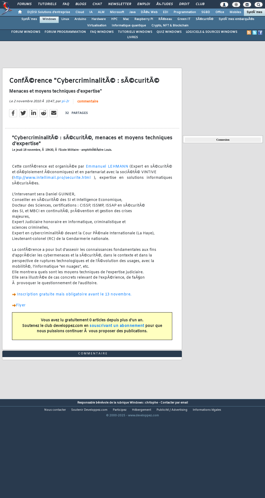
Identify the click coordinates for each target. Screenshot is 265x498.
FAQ (66, 4)
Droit (184, 4)
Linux (65, 19)
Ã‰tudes (164, 4)
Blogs (81, 4)
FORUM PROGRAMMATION (65, 32)
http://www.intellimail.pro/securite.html (53, 191)
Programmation (185, 12)
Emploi (143, 4)
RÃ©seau (165, 19)
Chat (97, 4)
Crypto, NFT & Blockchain (169, 25)
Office (219, 12)
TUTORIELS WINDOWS (135, 32)
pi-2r (65, 114)
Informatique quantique (129, 25)
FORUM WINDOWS (25, 32)
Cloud (79, 12)
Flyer (21, 318)
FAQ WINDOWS (102, 32)
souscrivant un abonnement (117, 339)
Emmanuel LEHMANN (107, 180)
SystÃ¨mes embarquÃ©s (236, 19)
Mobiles (235, 12)
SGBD (205, 12)
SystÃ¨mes (254, 12)
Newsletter (119, 4)
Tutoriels (47, 4)
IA (91, 12)
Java (132, 12)
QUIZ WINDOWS (169, 32)
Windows (49, 19)
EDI (165, 12)
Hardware (98, 19)
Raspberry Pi (143, 19)
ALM (101, 12)
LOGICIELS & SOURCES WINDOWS (211, 32)
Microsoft (117, 12)
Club (200, 4)
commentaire (87, 115)
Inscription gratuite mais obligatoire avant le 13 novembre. (74, 307)
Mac (126, 19)
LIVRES (132, 37)
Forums (24, 4)
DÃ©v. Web (149, 12)
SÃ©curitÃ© (204, 19)
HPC (114, 19)
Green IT (183, 19)
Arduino (80, 19)
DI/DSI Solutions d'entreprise (48, 12)
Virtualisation (96, 25)
